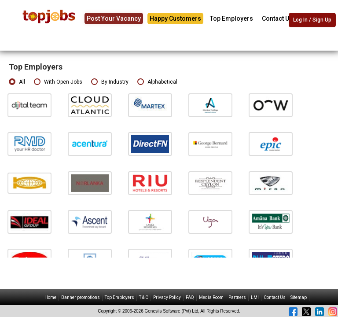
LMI (255, 297)
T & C (143, 297)
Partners (237, 297)
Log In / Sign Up (312, 20)
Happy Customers (175, 18)
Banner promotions (80, 297)
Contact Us (277, 18)
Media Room (211, 297)
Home (50, 297)
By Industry (110, 82)
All (17, 82)
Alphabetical (157, 82)
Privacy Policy (167, 297)
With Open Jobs (58, 82)
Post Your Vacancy (114, 18)
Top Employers (231, 18)
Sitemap (298, 297)
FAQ (190, 297)
